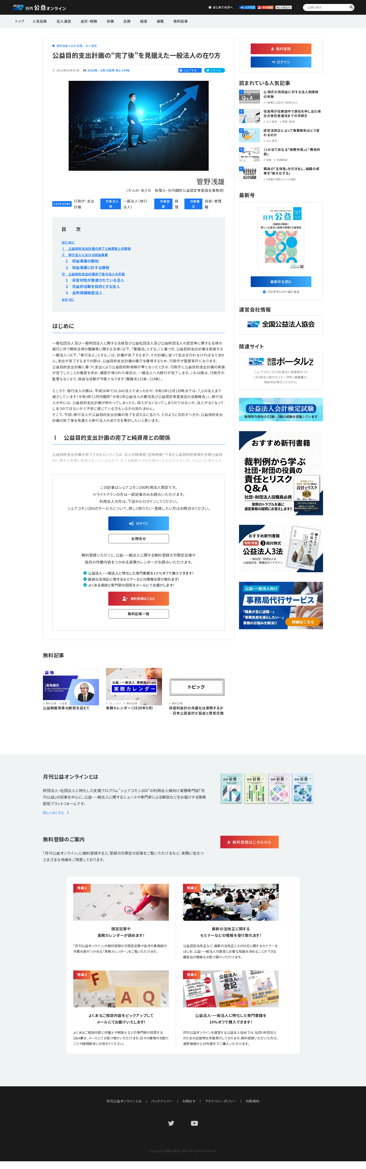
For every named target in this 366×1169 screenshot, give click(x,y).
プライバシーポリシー (221, 1108)
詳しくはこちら (56, 820)
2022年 (92, 70)
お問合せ (278, 7)
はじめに (69, 242)
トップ (20, 20)
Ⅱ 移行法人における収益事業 (88, 254)
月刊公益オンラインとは (124, 1108)
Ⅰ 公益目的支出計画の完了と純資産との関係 (101, 248)
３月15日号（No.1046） (115, 70)
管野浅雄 (62, 46)
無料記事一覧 (139, 617)
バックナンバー (162, 1108)
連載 (146, 20)
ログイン (208, 7)
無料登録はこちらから (269, 850)
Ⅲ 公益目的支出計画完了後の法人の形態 (98, 274)
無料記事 (164, 20)
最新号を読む (281, 282)
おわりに (69, 299)
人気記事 (39, 20)
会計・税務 (83, 20)
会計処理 (77, 46)
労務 (103, 20)
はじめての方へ (174, 7)
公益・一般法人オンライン (47, 7)
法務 (117, 20)
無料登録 (243, 7)
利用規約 (253, 1108)
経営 (131, 20)
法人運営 (61, 20)
